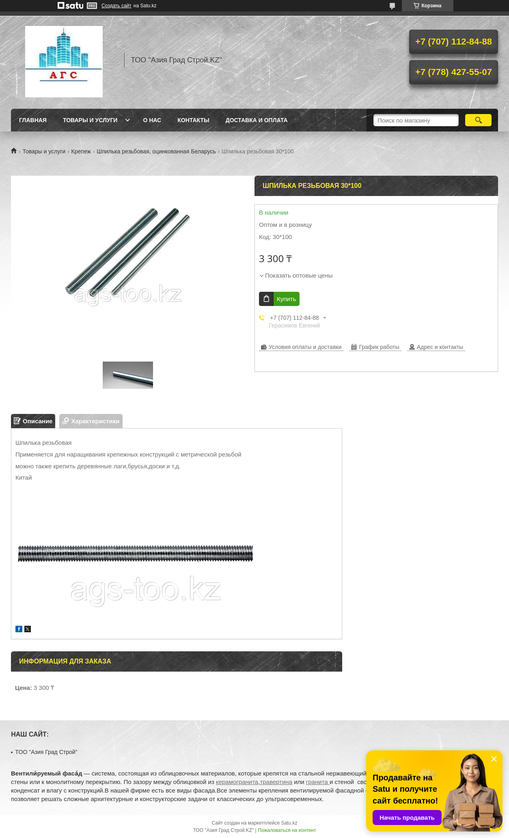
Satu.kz (289, 823)
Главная (33, 120)
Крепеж (81, 151)
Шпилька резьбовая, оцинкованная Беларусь (156, 151)
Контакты (193, 120)
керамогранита (237, 781)
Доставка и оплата (257, 120)
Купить (286, 298)
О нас (152, 120)
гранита (318, 781)
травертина (276, 781)
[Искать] (478, 120)
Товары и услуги (90, 120)
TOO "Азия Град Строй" (46, 752)
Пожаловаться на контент (287, 830)
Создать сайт (116, 6)
